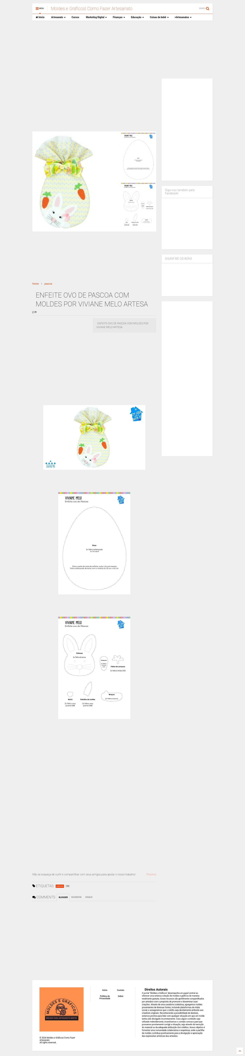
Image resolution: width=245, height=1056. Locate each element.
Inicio (40, 17)
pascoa (48, 283)
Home (35, 283)
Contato (120, 990)
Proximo (151, 874)
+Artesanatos (183, 17)
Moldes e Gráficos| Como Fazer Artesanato (91, 8)
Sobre (120, 996)
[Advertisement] (122, 49)
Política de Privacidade (104, 997)
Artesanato (58, 17)
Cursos (75, 17)
